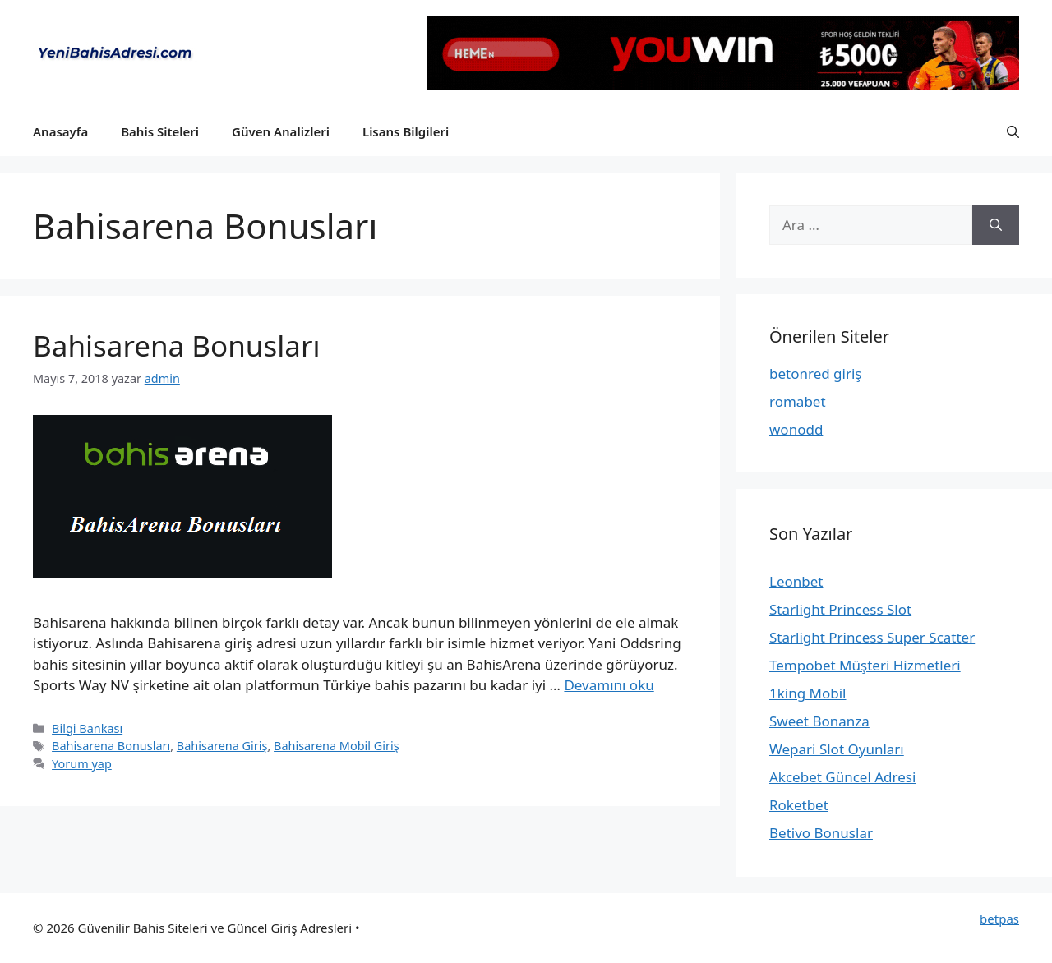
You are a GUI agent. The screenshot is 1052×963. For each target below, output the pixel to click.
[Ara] (995, 225)
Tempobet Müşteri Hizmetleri (865, 665)
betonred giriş (815, 373)
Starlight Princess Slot (840, 609)
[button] (1013, 131)
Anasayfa (60, 131)
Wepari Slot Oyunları (836, 749)
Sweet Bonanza (819, 721)
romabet (797, 401)
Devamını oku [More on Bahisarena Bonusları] (608, 684)
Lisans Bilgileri (405, 131)
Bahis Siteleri (160, 131)
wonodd (796, 429)
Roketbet (798, 804)
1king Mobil (808, 693)
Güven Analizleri (281, 131)
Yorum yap (82, 764)
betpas (999, 918)
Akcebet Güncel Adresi (842, 776)
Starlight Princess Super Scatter (872, 637)
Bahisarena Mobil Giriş (336, 745)
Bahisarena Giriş (222, 745)
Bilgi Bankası (87, 728)
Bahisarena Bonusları (176, 345)
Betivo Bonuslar (821, 832)
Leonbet (796, 581)
